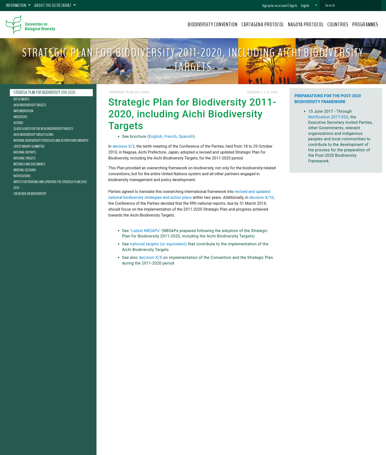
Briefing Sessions (25, 170)
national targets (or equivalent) (158, 244)
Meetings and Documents (29, 164)
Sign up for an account (275, 5)
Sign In (293, 5)
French (170, 136)
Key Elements (21, 99)
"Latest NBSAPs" (145, 230)
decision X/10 (261, 197)
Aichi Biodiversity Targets (30, 105)
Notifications (22, 176)
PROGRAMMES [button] (365, 24)
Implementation (23, 111)
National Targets (24, 158)
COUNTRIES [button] (337, 24)
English (155, 136)
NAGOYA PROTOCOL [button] (306, 24)
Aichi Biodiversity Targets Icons (33, 134)
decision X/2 (123, 146)
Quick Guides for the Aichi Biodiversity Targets (43, 128)
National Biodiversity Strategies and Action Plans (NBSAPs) (51, 140)
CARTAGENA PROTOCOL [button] (262, 24)
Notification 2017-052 (328, 117)
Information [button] (16, 5)
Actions (18, 123)
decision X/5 (150, 257)
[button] (309, 6)
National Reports (25, 152)
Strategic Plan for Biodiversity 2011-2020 (44, 92)
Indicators (20, 117)
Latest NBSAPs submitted (29, 146)
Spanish (186, 136)
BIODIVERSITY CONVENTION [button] (212, 24)
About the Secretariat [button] (53, 5)
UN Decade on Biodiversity (30, 193)
